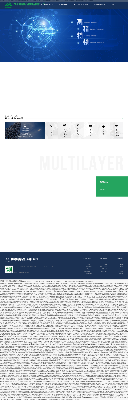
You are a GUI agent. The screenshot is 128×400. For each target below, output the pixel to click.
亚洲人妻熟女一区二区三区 (51, 320)
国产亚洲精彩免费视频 (121, 299)
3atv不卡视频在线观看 (50, 294)
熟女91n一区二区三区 (11, 341)
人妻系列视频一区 (113, 371)
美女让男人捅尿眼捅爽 (109, 351)
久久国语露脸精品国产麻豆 (100, 318)
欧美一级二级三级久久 (74, 325)
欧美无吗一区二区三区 (39, 290)
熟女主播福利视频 (68, 290)
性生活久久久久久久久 (114, 290)
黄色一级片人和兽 (49, 328)
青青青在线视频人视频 (80, 373)
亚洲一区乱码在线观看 (57, 327)
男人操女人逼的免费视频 (49, 347)
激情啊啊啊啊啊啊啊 (114, 338)
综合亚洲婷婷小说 (121, 293)
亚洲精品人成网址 (17, 338)
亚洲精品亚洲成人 (61, 296)
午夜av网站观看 (5, 349)
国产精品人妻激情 (80, 323)
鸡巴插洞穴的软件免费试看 (22, 365)
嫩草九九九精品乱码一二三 (119, 291)
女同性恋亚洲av (49, 392)
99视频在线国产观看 (28, 392)
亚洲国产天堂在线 (113, 383)
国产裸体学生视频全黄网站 (35, 327)
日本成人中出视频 (69, 388)
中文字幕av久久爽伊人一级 (90, 304)
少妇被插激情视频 (94, 317)
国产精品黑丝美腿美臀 (35, 384)
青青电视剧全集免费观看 (90, 320)
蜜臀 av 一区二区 (61, 371)
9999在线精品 (47, 293)
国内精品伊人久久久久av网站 (116, 394)
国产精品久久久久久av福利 (94, 294)
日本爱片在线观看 (26, 296)
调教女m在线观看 (21, 288)
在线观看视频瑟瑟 (66, 306)
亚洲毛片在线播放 (88, 286)
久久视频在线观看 (19, 359)
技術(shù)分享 (104, 271)
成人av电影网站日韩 (22, 298)
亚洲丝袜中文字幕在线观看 (38, 323)
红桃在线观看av (44, 283)
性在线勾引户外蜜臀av (111, 296)
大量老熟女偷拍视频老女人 (114, 336)
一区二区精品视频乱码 (85, 325)
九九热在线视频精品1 (15, 327)
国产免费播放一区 (13, 306)
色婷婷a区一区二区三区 (20, 291)
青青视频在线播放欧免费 (80, 352)
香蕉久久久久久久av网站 (82, 294)
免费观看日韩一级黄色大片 (64, 354)
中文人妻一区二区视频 (44, 357)
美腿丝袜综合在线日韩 (38, 302)
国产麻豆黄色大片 (108, 354)
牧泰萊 (28, 272)
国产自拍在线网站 (82, 362)
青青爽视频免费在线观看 (41, 288)
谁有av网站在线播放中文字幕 (24, 343)
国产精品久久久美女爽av (74, 317)
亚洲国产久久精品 (7, 357)
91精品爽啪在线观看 (61, 294)
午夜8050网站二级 (103, 290)
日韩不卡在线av (91, 362)
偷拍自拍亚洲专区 (69, 328)
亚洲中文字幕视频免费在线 (113, 359)
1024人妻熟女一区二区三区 (109, 391)
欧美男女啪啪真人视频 (83, 330)
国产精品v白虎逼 (122, 298)
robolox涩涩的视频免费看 (88, 355)
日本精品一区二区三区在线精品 (99, 325)
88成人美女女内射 (23, 309)
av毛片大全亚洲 (59, 368)
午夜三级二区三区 (25, 314)
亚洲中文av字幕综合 (88, 339)
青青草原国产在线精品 (36, 341)
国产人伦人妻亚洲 (90, 352)
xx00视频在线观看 (104, 344)
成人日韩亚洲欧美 (73, 330)
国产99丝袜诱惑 (41, 309)
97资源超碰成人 (44, 380)
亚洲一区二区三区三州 (75, 298)
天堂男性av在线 (40, 320)
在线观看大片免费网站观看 (64, 320)
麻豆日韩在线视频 (46, 286)
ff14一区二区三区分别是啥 (18, 312)
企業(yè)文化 (88, 269)
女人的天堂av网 (81, 394)
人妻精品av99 (53, 322)
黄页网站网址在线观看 (7, 320)
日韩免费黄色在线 (33, 352)
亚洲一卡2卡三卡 (30, 288)
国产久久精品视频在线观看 (16, 299)
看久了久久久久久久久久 (83, 309)
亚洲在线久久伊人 (60, 384)
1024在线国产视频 (85, 389)
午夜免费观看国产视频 (69, 368)
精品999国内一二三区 (10, 396)
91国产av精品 (13, 298)
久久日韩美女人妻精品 (51, 296)
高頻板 (121, 266)
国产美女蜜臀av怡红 (15, 285)
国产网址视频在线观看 (9, 307)
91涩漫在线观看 (93, 309)
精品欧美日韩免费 (57, 323)
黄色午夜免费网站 (109, 288)
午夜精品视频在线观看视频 (77, 320)
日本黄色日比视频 (10, 331)
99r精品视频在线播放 (106, 360)
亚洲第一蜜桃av (45, 335)
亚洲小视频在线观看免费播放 (99, 299)
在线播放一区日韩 (75, 302)
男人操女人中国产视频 (43, 312)
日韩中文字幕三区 (26, 338)
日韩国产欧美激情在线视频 (98, 388)
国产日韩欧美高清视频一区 (76, 304)
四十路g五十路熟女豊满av (65, 335)
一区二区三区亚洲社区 (75, 392)
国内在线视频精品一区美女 (46, 314)
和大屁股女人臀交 (35, 376)
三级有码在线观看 (30, 347)
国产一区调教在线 (47, 325)
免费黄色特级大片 (40, 370)
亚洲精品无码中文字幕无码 (88, 285)
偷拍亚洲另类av (101, 288)
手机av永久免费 (117, 301)
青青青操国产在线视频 (89, 306)
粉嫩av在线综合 (98, 347)
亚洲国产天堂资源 (14, 304)
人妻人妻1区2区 (13, 352)
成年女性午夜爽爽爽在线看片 (104, 343)
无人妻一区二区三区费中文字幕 (15, 286)
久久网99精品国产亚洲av (31, 310)
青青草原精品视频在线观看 (114, 365)
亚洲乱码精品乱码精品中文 (31, 312)
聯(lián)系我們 (88, 273)
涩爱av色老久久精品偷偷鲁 (6, 283)
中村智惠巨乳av (91, 338)
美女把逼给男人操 (103, 310)
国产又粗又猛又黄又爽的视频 (56, 312)
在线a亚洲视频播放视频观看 (52, 318)
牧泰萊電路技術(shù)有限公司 (24, 259)
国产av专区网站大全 (41, 331)
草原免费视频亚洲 (54, 397)
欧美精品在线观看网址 (70, 360)
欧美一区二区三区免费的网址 (72, 384)
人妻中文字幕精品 (111, 299)
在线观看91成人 (66, 304)
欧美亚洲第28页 (111, 325)
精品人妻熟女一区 (8, 338)
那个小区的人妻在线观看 (34, 307)
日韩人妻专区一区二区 (37, 304)
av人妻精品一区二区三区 (35, 367)
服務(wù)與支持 (99, 4)
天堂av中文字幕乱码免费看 (43, 330)
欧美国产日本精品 (89, 314)
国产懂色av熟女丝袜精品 (43, 322)
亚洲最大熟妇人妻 (99, 285)
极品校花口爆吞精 (116, 360)
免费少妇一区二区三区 (89, 296)
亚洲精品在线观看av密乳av (51, 302)
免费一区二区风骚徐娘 (48, 365)
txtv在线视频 (122, 304)
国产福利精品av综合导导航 (84, 341)
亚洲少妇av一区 (52, 283)
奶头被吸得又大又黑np (96, 302)
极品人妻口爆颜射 (30, 315)
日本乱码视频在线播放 (40, 386)
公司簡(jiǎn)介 (89, 264)
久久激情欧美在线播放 (65, 396)
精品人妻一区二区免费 (69, 383)
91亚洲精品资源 (26, 283)
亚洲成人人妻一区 (87, 327)
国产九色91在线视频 (85, 331)
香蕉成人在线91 (27, 339)
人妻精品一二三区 (83, 310)
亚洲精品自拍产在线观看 (70, 312)
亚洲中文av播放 (55, 293)
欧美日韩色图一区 (8, 394)
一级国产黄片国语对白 (42, 371)
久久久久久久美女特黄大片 (62, 363)
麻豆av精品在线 (13, 346)
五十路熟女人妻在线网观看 (64, 302)
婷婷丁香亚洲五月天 (12, 288)
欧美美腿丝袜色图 (103, 365)
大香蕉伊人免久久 (121, 286)
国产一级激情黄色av (76, 365)
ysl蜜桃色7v (68, 347)
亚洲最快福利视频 (100, 298)
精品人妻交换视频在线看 (57, 286)
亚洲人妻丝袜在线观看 (107, 302)
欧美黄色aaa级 (15, 357)
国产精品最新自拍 (79, 368)
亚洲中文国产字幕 (78, 327)
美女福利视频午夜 (7, 399)
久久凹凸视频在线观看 (15, 314)
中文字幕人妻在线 (17, 381)
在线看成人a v (94, 381)
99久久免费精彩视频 (35, 380)
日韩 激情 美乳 (32, 301)
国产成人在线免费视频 (116, 363)
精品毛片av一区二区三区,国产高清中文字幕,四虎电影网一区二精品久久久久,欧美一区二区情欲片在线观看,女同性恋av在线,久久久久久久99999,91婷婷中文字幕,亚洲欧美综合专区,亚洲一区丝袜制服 (46, 281)
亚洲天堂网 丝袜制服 (59, 328)
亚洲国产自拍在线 (18, 339)
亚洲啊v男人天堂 (79, 299)
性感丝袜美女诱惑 (20, 333)
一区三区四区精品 (72, 367)
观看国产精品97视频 (114, 349)
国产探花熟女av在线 (82, 291)
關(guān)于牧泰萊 (47, 4)
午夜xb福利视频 (5, 367)
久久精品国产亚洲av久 (40, 315)
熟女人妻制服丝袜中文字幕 (40, 299)
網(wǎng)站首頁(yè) (29, 4)
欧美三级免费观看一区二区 (52, 309)
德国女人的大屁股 (86, 392)
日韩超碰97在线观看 (64, 293)
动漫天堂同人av (41, 294)
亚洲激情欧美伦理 (90, 383)
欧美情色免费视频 (79, 371)
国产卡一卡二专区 (26, 381)
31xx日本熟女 (113, 293)
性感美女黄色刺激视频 (23, 367)
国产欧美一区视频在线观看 (99, 307)
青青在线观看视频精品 (24, 294)
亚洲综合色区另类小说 (87, 301)
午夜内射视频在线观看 (100, 283)
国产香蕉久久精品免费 (98, 286)
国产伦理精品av (76, 399)
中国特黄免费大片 (24, 285)
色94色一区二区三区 (18, 351)
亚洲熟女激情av (10, 310)
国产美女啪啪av (99, 291)
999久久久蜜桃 (93, 293)
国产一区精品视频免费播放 (93, 360)
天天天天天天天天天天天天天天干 (102, 314)
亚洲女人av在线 (13, 367)
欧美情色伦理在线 (51, 368)
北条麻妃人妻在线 (81, 283)
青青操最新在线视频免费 (57, 291)
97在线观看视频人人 (28, 299)
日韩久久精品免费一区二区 (77, 306)
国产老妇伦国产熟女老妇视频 (35, 325)
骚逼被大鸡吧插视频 (96, 323)
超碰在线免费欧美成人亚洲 (21, 307)
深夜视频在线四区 (65, 298)
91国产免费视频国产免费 (65, 314)
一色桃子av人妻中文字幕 (112, 307)
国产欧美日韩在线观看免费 (69, 288)
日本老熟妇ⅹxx (19, 328)
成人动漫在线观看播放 (42, 354)
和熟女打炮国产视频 (73, 322)
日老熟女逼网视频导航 (77, 286)
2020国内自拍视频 (119, 283)
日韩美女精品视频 (85, 346)
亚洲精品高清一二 (42, 352)
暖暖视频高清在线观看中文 (79, 357)
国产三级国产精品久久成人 (24, 306)
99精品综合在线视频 (85, 302)
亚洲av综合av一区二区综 (55, 339)
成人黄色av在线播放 (20, 310)
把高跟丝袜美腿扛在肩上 (27, 293)
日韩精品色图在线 (108, 285)
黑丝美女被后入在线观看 (9, 365)
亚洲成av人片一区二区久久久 (24, 341)
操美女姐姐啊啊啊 (34, 314)
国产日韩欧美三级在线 (44, 396)
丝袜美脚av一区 (75, 396)
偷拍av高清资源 (91, 291)
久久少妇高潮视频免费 (5, 363)
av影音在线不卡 (119, 317)
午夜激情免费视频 (112, 310)
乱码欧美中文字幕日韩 (98, 301)
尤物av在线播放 (60, 333)
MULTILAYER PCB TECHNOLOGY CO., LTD (21, 260)
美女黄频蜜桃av (58, 365)
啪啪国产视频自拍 (14, 317)
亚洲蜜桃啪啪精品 (104, 317)
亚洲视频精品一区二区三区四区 (16, 354)
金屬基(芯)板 (120, 269)
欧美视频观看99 (98, 322)
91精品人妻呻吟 (51, 288)
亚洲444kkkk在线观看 (98, 327)
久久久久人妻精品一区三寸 (41, 391)
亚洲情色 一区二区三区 (99, 315)
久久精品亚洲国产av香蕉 (12, 360)
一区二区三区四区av (100, 296)
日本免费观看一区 (108, 291)
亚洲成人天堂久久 (58, 344)
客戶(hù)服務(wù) (103, 266)
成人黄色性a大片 (92, 363)
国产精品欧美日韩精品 (40, 368)
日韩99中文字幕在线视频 (87, 318)
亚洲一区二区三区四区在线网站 (64, 389)
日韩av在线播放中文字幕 (68, 373)
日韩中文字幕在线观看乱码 (58, 341)
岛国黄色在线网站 (109, 301)
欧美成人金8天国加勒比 (98, 368)
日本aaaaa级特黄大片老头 (44, 285)
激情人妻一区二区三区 (57, 307)
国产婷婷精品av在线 (57, 304)
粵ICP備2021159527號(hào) (49, 266)
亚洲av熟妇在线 (106, 347)
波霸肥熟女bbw (5, 327)
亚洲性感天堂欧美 (88, 315)
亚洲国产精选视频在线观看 (70, 291)
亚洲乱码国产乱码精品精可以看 (89, 359)
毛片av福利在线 (39, 347)
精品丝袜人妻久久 (16, 378)
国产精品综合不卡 (35, 283)
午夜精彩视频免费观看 (15, 383)
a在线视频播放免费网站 (54, 298)
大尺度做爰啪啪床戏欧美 (90, 376)
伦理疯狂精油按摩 (97, 328)
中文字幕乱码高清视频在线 (115, 357)
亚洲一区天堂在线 (32, 349)
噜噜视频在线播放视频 (13, 301)
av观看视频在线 (23, 336)
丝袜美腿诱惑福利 (39, 375)
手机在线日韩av (114, 335)
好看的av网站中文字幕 (75, 293)
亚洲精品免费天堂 (36, 344)
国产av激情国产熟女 (85, 354)
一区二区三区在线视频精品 (33, 291)
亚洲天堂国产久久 (79, 296)
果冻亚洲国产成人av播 (55, 306)
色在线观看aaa (50, 373)
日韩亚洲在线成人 (77, 290)
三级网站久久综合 (88, 307)
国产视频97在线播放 (79, 349)
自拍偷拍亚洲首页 (99, 306)
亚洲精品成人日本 (75, 354)
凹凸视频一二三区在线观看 (87, 336)
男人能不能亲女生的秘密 (25, 304)
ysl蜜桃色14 (83, 335)
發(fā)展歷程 (88, 266)
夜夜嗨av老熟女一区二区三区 (32, 346)
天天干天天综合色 (115, 323)
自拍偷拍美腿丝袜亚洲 (62, 310)
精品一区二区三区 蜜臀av (56, 355)
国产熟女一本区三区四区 (67, 343)
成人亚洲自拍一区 (67, 286)
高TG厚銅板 (120, 271)
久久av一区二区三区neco (104, 309)
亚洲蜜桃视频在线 (94, 365)
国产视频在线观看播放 (66, 399)
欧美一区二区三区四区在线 (47, 344)
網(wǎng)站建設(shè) (23, 272)
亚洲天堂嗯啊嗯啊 (17, 375)
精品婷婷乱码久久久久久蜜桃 (113, 380)
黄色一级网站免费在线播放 (113, 320)
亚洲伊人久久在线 (110, 283)
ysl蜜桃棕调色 (8, 290)
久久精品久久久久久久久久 (33, 336)
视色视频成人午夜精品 (7, 375)
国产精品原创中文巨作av (71, 333)
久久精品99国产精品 (76, 285)
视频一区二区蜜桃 (110, 312)
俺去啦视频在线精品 (16, 363)
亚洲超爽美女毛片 (76, 318)
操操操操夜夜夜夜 (16, 293)
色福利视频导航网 (55, 396)
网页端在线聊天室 (35, 389)
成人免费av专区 (24, 355)
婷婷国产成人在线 (27, 351)
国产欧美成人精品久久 (68, 307)
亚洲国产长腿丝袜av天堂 (8, 392)
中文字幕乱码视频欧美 (20, 315)
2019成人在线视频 (17, 283)
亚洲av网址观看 (109, 315)
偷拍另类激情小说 (117, 331)
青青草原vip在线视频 (123, 352)
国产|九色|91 (91, 322)
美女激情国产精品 (42, 310)
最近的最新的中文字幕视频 (86, 378)
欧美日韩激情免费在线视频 (60, 317)
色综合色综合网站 (107, 327)
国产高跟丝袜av (76, 378)
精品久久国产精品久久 (39, 318)
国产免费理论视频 (66, 285)
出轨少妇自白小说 (102, 359)
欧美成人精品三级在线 (98, 375)
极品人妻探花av (7, 335)
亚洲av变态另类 (50, 349)
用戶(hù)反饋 (104, 269)
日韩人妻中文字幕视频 (54, 359)
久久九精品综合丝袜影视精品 (94, 386)
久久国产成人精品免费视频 (43, 362)
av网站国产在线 (22, 347)
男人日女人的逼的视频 (33, 298)
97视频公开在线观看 (52, 310)
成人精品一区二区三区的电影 (38, 296)
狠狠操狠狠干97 (58, 373)
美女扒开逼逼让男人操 (10, 328)
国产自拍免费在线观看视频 (87, 347)
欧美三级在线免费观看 (62, 322)
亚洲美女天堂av (95, 290)
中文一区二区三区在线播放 (73, 331)
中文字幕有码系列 (9, 368)
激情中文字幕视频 (87, 299)
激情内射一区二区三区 (18, 391)
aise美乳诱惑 (33, 294)
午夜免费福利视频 (70, 371)
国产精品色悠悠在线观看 (96, 331)
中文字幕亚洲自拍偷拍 (76, 301)
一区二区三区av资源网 (56, 285)
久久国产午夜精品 (88, 370)
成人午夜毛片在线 (7, 312)
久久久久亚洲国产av (82, 367)
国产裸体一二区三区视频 (103, 335)
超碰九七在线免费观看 (29, 328)
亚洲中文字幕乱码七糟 (59, 349)
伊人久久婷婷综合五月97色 (101, 373)
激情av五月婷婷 (105, 294)
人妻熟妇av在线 (75, 335)
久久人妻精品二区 (71, 294)
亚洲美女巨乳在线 (78, 388)
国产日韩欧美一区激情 (46, 307)
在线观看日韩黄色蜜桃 (30, 362)
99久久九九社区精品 (38, 293)
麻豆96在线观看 (56, 367)
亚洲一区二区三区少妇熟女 (111, 298)
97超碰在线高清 (120, 370)
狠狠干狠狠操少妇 (90, 283)
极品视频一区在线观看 (22, 325)
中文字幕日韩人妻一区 (51, 333)
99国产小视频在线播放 (30, 333)
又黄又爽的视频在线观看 (26, 357)
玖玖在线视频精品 (50, 290)
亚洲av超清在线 (43, 363)
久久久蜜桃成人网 (121, 296)
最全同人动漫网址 (55, 330)
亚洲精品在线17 (49, 323)
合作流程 (105, 264)
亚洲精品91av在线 (80, 312)
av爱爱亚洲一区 (75, 351)
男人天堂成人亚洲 (41, 349)
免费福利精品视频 (45, 306)
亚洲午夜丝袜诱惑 (70, 299)
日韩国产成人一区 (60, 388)
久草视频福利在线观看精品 (102, 338)
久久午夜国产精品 (54, 301)
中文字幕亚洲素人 (23, 349)
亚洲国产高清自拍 (63, 309)
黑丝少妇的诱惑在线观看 (30, 320)
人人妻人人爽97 (60, 380)
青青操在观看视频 (37, 286)
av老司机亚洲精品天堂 (33, 388)
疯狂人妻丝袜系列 (100, 362)
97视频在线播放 (122, 371)
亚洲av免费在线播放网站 (115, 344)
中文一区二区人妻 (106, 323)
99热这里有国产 (73, 394)
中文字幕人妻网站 (70, 349)
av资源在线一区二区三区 (71, 341)
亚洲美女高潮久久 (72, 309)
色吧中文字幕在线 (44, 394)
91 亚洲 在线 (56, 314)
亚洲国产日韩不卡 (14, 294)
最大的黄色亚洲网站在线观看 (88, 298)
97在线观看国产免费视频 (65, 318)
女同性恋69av (64, 367)
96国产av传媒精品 (117, 285)
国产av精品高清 (21, 346)
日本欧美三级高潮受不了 (11, 318)
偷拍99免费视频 (33, 285)
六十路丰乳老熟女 (29, 318)
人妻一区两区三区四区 (117, 343)
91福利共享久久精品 (90, 312)
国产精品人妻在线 (9, 370)
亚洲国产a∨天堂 (96, 344)
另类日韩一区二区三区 (93, 310)
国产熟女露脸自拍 (63, 315)
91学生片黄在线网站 (31, 331)
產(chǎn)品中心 (63, 4)
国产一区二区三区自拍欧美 (111, 304)
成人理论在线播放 (31, 371)
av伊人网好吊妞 (45, 397)
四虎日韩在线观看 (16, 335)
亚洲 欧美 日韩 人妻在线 (27, 302)
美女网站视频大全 (85, 293)
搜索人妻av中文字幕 (104, 367)
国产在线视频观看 (4, 354)
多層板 (121, 264)
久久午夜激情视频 (28, 286)
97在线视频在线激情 (108, 333)
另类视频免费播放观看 (20, 331)
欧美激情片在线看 (119, 396)
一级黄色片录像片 (51, 388)
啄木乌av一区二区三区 (118, 302)
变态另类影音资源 (47, 304)
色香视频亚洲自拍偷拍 (99, 370)
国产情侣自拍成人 (59, 290)
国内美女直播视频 (62, 331)
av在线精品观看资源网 (18, 320)
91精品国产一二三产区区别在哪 (16, 330)
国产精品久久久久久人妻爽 (98, 380)
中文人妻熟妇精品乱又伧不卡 (43, 301)
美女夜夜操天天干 (71, 283)
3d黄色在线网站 (80, 370)
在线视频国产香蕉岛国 (61, 283)
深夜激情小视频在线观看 (52, 315)
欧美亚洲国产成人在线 (120, 351)
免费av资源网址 (22, 373)
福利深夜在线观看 (44, 376)
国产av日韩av (6, 383)
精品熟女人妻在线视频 (52, 331)
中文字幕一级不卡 (22, 360)
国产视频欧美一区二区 (82, 288)
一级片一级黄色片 (72, 315)
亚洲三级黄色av (81, 333)
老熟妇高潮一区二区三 (23, 352)
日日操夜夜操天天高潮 (45, 291)
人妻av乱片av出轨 (15, 384)
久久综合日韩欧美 (113, 392)
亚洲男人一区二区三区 (11, 343)
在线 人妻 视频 (20, 318)
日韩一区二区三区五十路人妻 (103, 363)
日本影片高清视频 (52, 354)
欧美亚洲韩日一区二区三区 (8, 291)
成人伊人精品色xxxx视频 (27, 335)
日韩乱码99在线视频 (44, 298)
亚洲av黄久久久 (100, 376)
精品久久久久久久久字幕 (104, 381)
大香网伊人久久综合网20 (96, 389)
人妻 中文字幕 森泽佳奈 (118, 327)
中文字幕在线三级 (122, 335)
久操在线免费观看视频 (91, 343)
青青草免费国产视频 (77, 359)
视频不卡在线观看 (118, 346)
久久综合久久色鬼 (114, 367)
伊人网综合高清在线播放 (108, 378)
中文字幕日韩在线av (108, 331)
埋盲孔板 (121, 273)
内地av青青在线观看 (100, 312)
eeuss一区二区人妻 (66, 391)
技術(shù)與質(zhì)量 (81, 4)
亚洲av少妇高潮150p (98, 384)
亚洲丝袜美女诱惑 (86, 290)
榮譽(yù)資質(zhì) (87, 271)
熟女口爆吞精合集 (115, 347)
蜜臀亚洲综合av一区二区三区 (28, 383)
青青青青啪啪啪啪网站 (65, 301)
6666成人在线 (117, 288)
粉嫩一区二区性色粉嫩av (74, 346)
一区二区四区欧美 (59, 386)
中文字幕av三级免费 (16, 302)
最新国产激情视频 (67, 355)
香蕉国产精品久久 (18, 392)
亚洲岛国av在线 (26, 376)
